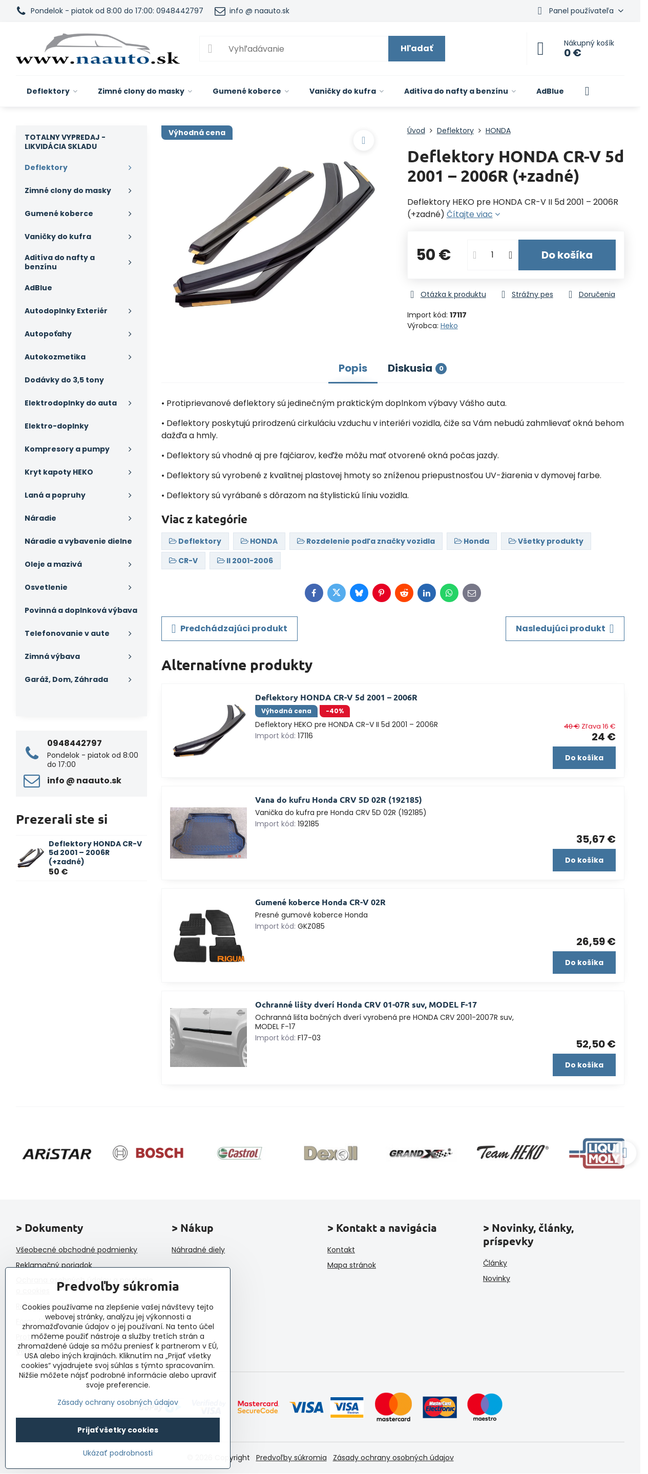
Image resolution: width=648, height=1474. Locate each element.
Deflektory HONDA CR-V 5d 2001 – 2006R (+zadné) (95, 853)
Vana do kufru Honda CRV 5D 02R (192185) (338, 799)
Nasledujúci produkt (565, 629)
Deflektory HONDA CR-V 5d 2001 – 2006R (336, 697)
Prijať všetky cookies (117, 1430)
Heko (449, 326)
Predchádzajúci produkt (229, 629)
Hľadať (417, 48)
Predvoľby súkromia (291, 1457)
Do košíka (567, 255)
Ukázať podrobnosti (118, 1453)
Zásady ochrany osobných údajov (393, 1457)
